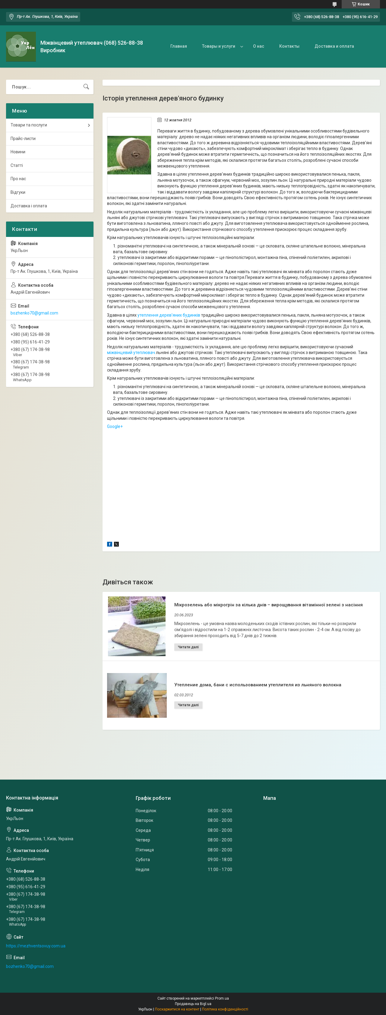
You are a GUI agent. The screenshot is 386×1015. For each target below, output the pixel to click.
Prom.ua (222, 998)
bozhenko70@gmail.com (34, 313)
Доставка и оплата (334, 46)
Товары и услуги (218, 46)
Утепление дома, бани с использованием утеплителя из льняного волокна (257, 685)
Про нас (18, 178)
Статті (17, 165)
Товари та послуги (29, 125)
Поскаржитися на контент (177, 1009)
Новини (18, 151)
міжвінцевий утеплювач (131, 352)
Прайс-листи (23, 138)
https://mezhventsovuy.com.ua (35, 945)
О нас (258, 46)
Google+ (115, 426)
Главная (178, 46)
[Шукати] (86, 87)
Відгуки (18, 192)
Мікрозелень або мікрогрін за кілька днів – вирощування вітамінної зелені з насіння (268, 605)
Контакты (289, 46)
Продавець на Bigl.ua (193, 1004)
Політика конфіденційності (225, 1009)
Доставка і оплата (29, 205)
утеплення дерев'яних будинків (169, 315)
